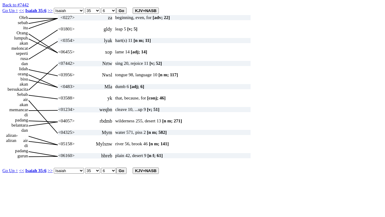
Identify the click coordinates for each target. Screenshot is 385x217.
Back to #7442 (15, 4)
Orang (22, 32)
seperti (22, 53)
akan (24, 43)
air (25, 99)
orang (23, 73)
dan (24, 63)
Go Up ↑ (10, 10)
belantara (19, 125)
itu (25, 27)
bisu (24, 79)
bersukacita (18, 89)
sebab (23, 22)
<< (21, 10)
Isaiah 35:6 (35, 10)
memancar (18, 109)
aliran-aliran (12, 135)
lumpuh (21, 38)
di (26, 114)
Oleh (23, 17)
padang (21, 120)
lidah (23, 68)
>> (50, 10)
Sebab (22, 94)
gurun (22, 155)
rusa (24, 58)
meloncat (19, 48)
